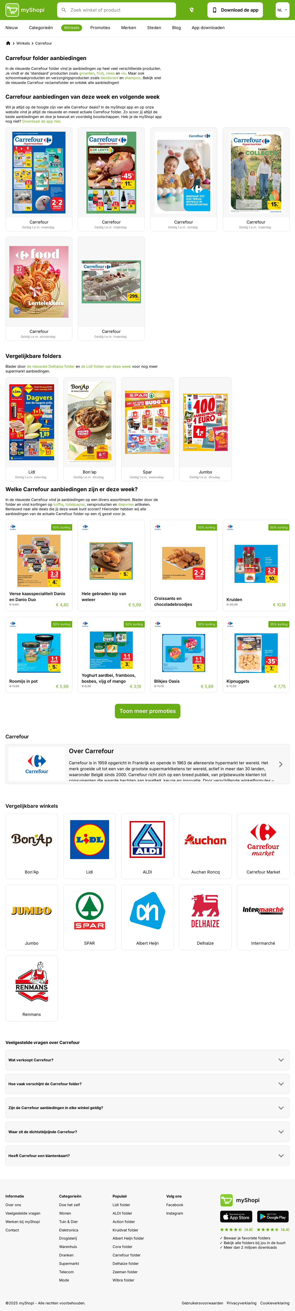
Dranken (66, 1255)
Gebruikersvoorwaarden (202, 1303)
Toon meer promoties (147, 711)
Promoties (100, 27)
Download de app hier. (41, 121)
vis (123, 73)
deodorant (110, 77)
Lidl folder (121, 1205)
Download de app (235, 10)
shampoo (133, 77)
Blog (176, 27)
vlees (111, 73)
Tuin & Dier (68, 1221)
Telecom (66, 1272)
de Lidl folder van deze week (106, 366)
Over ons (13, 1205)
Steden (154, 27)
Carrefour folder (127, 1255)
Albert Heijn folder (128, 1238)
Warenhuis (68, 1246)
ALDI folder (122, 1213)
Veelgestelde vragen (22, 1213)
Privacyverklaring (242, 1303)
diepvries (126, 504)
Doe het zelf (69, 1205)
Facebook (174, 1205)
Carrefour (43, 43)
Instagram (174, 1213)
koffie (58, 504)
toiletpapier (75, 504)
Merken (128, 27)
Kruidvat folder (125, 1230)
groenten (86, 73)
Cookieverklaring (275, 1303)
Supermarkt (69, 1263)
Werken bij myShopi (22, 1221)
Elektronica (68, 1230)
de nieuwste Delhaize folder (51, 366)
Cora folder (122, 1246)
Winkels (71, 27)
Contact (12, 1230)
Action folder (124, 1221)
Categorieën (41, 27)
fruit (100, 73)
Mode (64, 1280)
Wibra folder (123, 1280)
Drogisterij (68, 1238)
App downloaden (208, 27)
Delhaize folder (126, 1263)
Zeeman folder (125, 1272)
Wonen (65, 1213)
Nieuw (11, 27)
